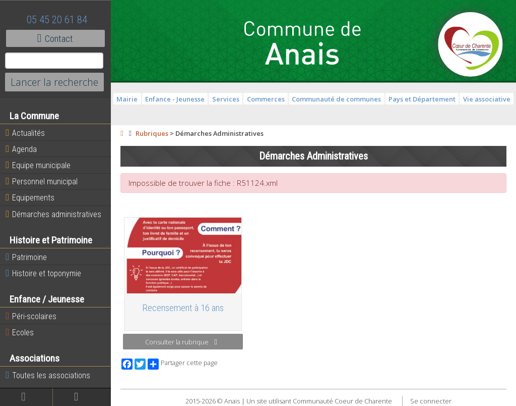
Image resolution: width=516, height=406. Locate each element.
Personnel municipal (42, 181)
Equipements (30, 197)
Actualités (25, 133)
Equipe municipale (38, 165)
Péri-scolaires (31, 316)
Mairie (127, 99)
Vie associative (486, 99)
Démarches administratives (53, 214)
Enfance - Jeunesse (175, 99)
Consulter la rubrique (181, 341)
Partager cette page (183, 364)
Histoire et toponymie (43, 273)
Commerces (266, 99)
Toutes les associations (48, 375)
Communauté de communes (336, 99)
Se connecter (431, 400)
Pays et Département (422, 99)
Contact (55, 38)
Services (225, 99)
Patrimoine (26, 257)
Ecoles (20, 332)
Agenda (21, 149)
